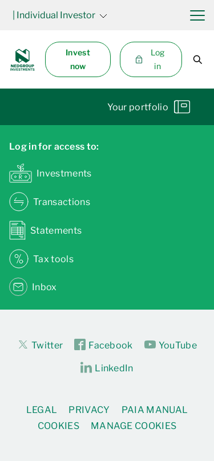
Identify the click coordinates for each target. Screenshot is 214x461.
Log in (149, 59)
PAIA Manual (155, 409)
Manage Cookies (133, 425)
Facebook (103, 345)
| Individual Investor (60, 15)
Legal (42, 409)
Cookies (58, 425)
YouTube (170, 345)
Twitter (40, 344)
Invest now (78, 59)
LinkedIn (107, 367)
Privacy (89, 409)
